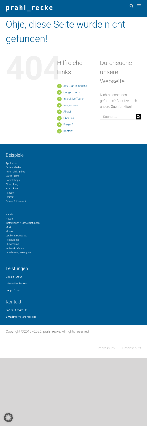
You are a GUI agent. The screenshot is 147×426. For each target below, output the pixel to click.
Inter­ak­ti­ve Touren (73, 98)
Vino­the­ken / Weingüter (18, 252)
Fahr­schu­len (12, 188)
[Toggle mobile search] (131, 6)
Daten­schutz (131, 348)
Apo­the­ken (11, 163)
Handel (9, 214)
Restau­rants (12, 239)
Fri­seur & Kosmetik (16, 201)
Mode (9, 227)
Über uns (68, 118)
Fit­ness (10, 192)
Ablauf (67, 111)
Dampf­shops (13, 180)
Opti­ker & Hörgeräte (16, 235)
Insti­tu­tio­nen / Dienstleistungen (23, 222)
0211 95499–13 (19, 310)
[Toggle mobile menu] (139, 6)
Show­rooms (12, 244)
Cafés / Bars (12, 175)
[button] (8, 417)
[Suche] (138, 116)
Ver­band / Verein (15, 248)
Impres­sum (106, 348)
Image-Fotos (70, 105)
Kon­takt (68, 131)
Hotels (9, 218)
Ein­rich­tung (12, 184)
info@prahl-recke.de (24, 316)
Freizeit (10, 197)
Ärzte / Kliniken (14, 167)
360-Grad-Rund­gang (75, 85)
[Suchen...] (118, 116)
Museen (10, 231)
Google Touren (71, 92)
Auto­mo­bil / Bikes (15, 171)
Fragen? (68, 124)
